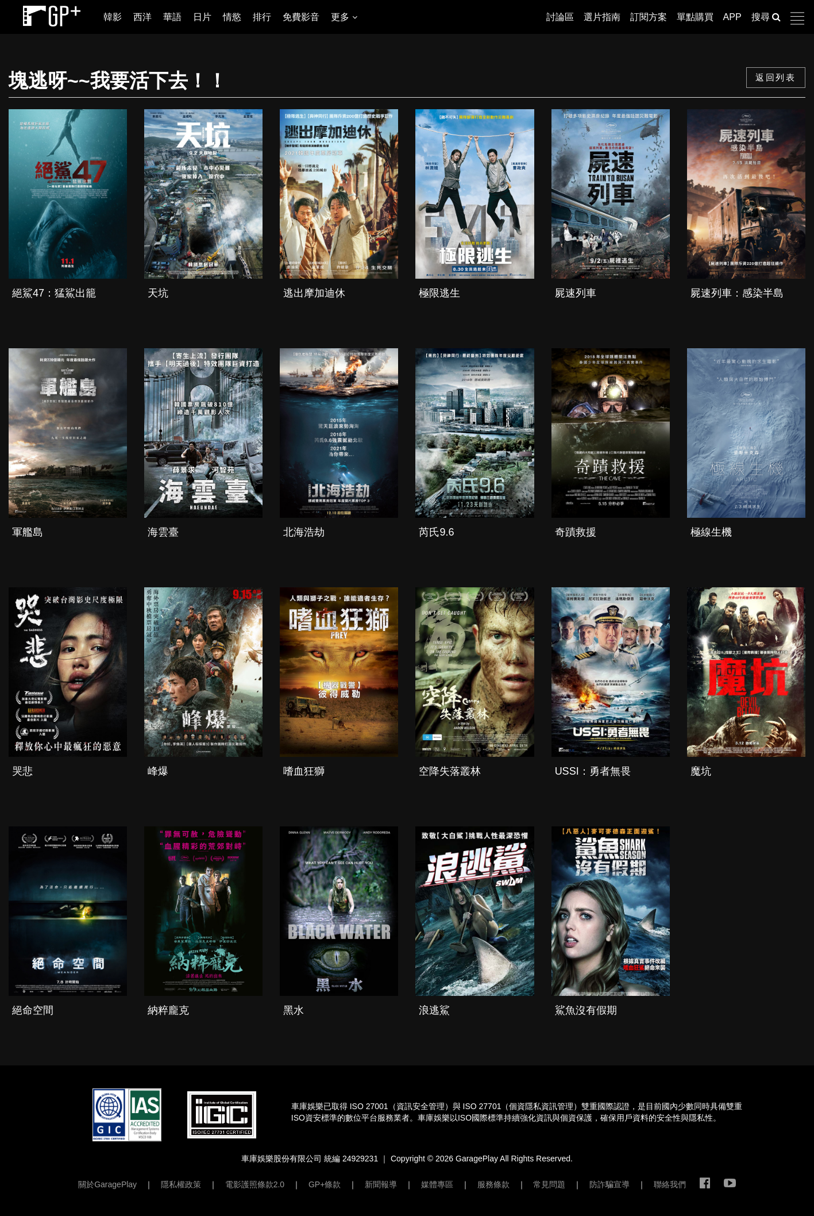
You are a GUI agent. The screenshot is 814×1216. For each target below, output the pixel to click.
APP (732, 17)
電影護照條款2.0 (254, 1184)
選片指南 (602, 17)
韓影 (112, 17)
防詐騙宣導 (609, 1184)
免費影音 (301, 17)
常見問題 (549, 1184)
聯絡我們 (670, 1184)
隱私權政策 (181, 1184)
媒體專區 (437, 1184)
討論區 (560, 17)
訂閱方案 (648, 17)
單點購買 (695, 17)
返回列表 (775, 77)
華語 (172, 17)
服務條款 (493, 1184)
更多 (344, 17)
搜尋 (766, 17)
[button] (802, 18)
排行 (262, 17)
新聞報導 (381, 1184)
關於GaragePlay (107, 1184)
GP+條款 (324, 1184)
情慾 (232, 17)
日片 (202, 17)
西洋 (142, 17)
